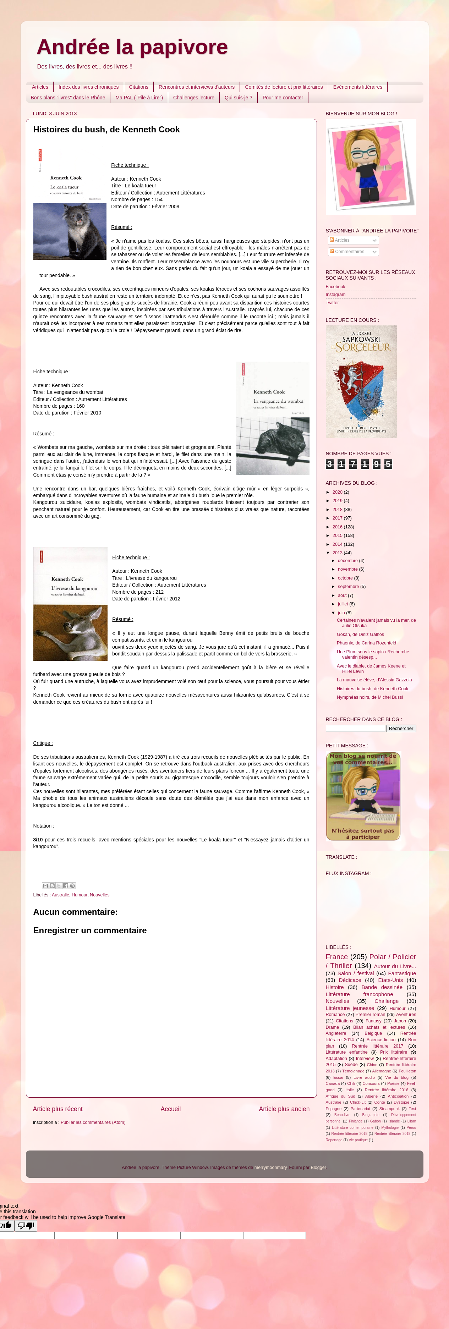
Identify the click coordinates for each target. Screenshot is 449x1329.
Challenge (386, 1001)
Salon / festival (356, 973)
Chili (351, 1083)
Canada (333, 1083)
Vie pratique (358, 1140)
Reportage (334, 1140)
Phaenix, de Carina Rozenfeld (366, 643)
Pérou (411, 1128)
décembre (348, 560)
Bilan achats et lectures (379, 1027)
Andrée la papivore (132, 47)
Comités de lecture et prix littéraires (284, 87)
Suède (351, 1064)
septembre (349, 586)
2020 (338, 492)
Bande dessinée (382, 987)
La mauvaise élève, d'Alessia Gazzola (374, 679)
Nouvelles (99, 895)
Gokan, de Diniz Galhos (360, 634)
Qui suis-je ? (238, 97)
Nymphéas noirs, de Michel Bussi (370, 697)
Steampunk (389, 1108)
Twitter (332, 302)
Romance (335, 1014)
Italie (349, 1090)
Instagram (336, 294)
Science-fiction (381, 1039)
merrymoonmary (270, 1167)
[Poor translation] (26, 1226)
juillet (343, 604)
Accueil (171, 1109)
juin (342, 612)
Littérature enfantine (347, 1052)
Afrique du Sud (340, 1096)
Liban (411, 1121)
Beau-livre (342, 1115)
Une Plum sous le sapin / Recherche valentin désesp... (373, 654)
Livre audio (364, 1077)
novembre (348, 569)
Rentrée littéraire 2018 (350, 1134)
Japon (400, 1020)
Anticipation (398, 1096)
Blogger (318, 1167)
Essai (338, 1077)
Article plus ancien (284, 1109)
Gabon (375, 1121)
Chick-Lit (358, 1102)
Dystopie (401, 1102)
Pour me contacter (283, 97)
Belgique (373, 1033)
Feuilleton (407, 1071)
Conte (379, 1102)
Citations (138, 87)
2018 (338, 509)
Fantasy (374, 1020)
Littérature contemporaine (352, 1128)
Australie (60, 895)
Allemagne (381, 1071)
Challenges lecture (193, 97)
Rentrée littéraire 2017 (377, 1046)
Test (412, 1108)
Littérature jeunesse (350, 1008)
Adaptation (336, 1058)
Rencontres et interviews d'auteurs (197, 87)
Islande (394, 1121)
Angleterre (336, 1033)
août (343, 595)
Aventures (406, 1014)
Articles (40, 87)
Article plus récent (58, 1109)
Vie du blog (397, 1077)
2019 (338, 500)
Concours (370, 1083)
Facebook (335, 286)
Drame (332, 1027)
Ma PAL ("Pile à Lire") (139, 97)
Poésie (393, 1083)
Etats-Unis (390, 980)
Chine (372, 1064)
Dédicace (350, 980)
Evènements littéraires (358, 87)
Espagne (334, 1108)
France (337, 957)
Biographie (370, 1115)
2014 (338, 544)
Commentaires (347, 251)
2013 (338, 552)
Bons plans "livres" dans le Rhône (68, 97)
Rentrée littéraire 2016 (387, 1090)
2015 (338, 535)
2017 (338, 518)
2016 (338, 527)
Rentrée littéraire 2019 (392, 1134)
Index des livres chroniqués (89, 87)
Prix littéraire (393, 1052)
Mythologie (390, 1128)
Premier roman (370, 1014)
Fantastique (402, 973)
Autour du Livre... (395, 966)
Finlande (356, 1121)
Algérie (371, 1096)
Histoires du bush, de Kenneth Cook (373, 688)
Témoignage (353, 1071)
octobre (346, 578)
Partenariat (360, 1108)
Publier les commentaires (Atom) (93, 1122)
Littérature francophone (359, 994)
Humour (79, 895)
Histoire (335, 987)
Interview (365, 1058)
